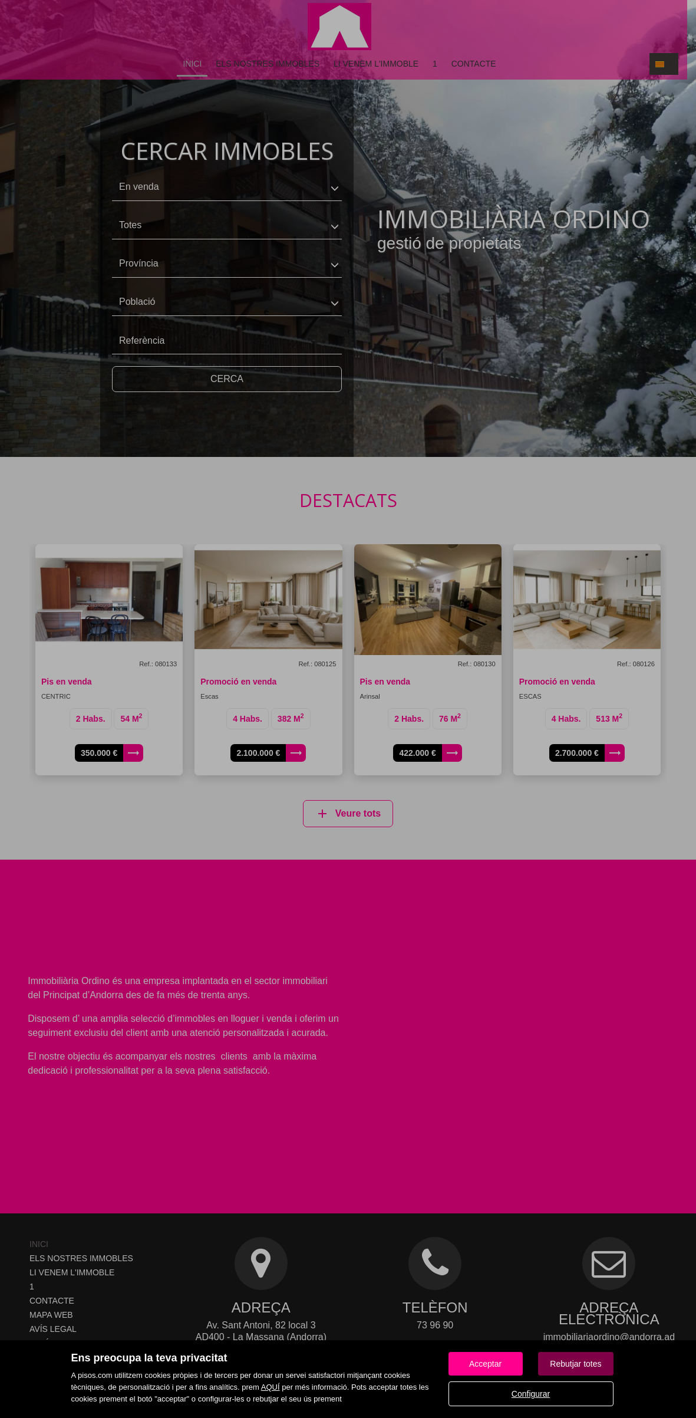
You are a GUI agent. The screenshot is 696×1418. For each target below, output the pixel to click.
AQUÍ (270, 1387)
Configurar (531, 1394)
